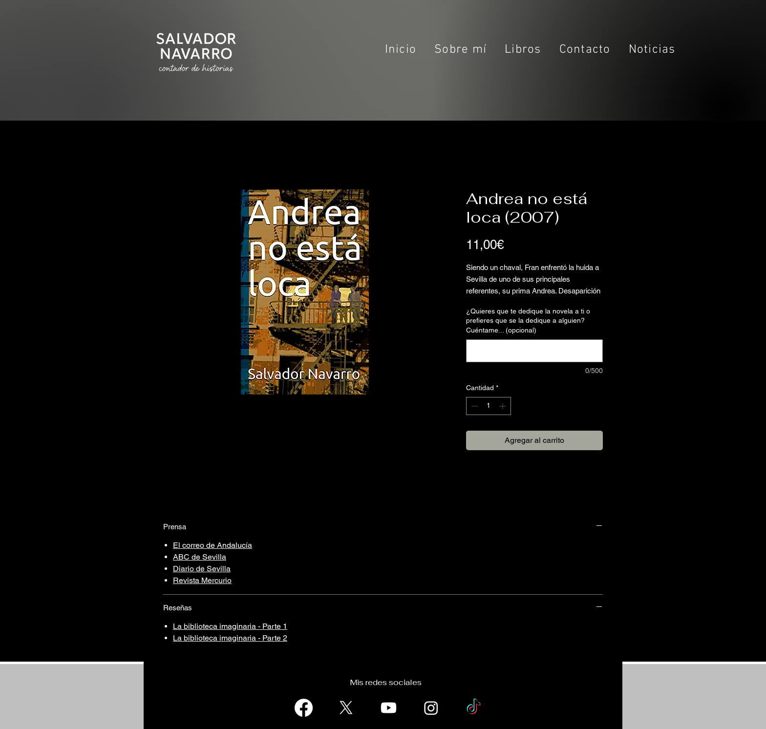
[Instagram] (431, 708)
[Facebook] (304, 708)
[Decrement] (474, 406)
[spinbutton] (488, 406)
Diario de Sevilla (202, 568)
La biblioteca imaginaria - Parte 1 (230, 626)
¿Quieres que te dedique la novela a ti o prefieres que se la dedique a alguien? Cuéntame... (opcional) (528, 320)
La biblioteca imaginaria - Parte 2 (230, 638)
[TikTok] (474, 708)
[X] (346, 708)
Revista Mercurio (202, 580)
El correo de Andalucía (212, 545)
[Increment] (503, 406)
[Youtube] (389, 708)
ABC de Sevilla (199, 557)
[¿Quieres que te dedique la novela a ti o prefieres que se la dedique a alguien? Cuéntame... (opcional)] (534, 351)
